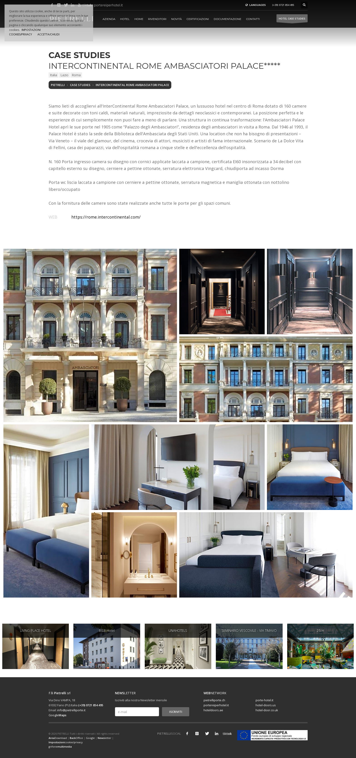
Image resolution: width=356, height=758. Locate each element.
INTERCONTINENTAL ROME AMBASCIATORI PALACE (132, 85)
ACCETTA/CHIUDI (48, 34)
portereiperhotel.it (97, 5)
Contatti (253, 19)
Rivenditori (157, 19)
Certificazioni (198, 19)
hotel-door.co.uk (267, 710)
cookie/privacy (66, 742)
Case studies (80, 85)
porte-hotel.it (264, 700)
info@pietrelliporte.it (71, 710)
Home (138, 19)
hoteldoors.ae (213, 710)
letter (104, 738)
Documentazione (227, 19)
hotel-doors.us (266, 705)
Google (57, 715)
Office (76, 738)
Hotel (125, 19)
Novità (176, 19)
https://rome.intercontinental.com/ (106, 217)
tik (226, 733)
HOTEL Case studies (292, 19)
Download (58, 738)
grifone (60, 746)
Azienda (109, 19)
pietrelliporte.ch (214, 700)
